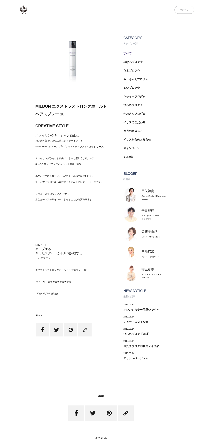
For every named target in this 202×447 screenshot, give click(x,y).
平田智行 (147, 210)
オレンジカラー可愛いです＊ (141, 309)
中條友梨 (147, 251)
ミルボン (128, 156)
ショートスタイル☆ (135, 321)
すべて (127, 53)
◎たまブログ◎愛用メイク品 (141, 346)
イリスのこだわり (134, 122)
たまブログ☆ (131, 70)
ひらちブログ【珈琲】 (137, 333)
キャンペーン (131, 148)
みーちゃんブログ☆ (135, 79)
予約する (184, 10)
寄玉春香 (147, 269)
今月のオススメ (133, 130)
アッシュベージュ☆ (135, 358)
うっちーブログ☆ (134, 96)
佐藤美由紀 (149, 231)
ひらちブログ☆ (133, 105)
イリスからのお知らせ (137, 139)
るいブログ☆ (131, 87)
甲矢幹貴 (147, 191)
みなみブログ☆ (133, 61)
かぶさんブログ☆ (134, 113)
